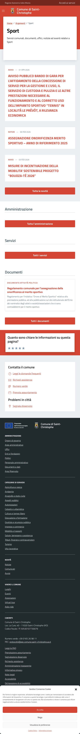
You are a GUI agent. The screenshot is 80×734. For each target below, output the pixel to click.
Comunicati (10, 569)
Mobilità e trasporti (13, 531)
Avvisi (11, 69)
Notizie (11, 131)
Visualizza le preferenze (40, 724)
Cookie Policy (32, 730)
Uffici (7, 449)
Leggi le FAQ (10, 648)
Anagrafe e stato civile (15, 496)
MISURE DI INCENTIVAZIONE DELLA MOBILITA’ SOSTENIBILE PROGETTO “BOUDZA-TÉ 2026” (33, 170)
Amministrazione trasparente (18, 665)
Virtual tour (10, 602)
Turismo (8, 544)
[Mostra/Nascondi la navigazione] (3, 10)
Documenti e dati (12, 466)
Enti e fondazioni (12, 453)
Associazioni (10, 598)
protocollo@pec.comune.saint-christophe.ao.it (30, 641)
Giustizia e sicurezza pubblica (18, 522)
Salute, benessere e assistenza (19, 535)
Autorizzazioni (11, 504)
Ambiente (9, 491)
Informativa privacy (45, 730)
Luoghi (8, 589)
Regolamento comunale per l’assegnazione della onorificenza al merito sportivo (35, 290)
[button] (76, 689)
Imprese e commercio (14, 526)
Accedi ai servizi (67, 3)
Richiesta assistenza (14, 661)
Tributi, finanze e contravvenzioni (19, 539)
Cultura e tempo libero (15, 513)
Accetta (40, 709)
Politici (8, 458)
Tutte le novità (40, 191)
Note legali (10, 674)
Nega (40, 717)
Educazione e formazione (16, 518)
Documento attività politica (22, 282)
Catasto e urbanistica (14, 509)
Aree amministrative (14, 445)
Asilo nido (9, 606)
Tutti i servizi (40, 255)
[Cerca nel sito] (64, 11)
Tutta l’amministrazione (40, 224)
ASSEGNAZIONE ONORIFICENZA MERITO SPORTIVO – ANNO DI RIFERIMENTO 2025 (37, 141)
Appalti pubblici (12, 500)
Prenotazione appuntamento (18, 652)
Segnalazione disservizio (16, 657)
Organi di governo (13, 440)
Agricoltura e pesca (13, 487)
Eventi (8, 593)
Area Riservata (11, 471)
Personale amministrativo (16, 462)
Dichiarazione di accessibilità (17, 683)
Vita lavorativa (11, 548)
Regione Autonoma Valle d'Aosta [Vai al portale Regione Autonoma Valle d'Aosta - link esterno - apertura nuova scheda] (17, 2)
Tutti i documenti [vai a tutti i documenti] (40, 321)
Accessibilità (10, 679)
